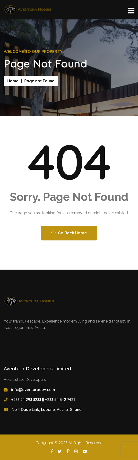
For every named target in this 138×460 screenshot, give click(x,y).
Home (12, 80)
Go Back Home (69, 233)
